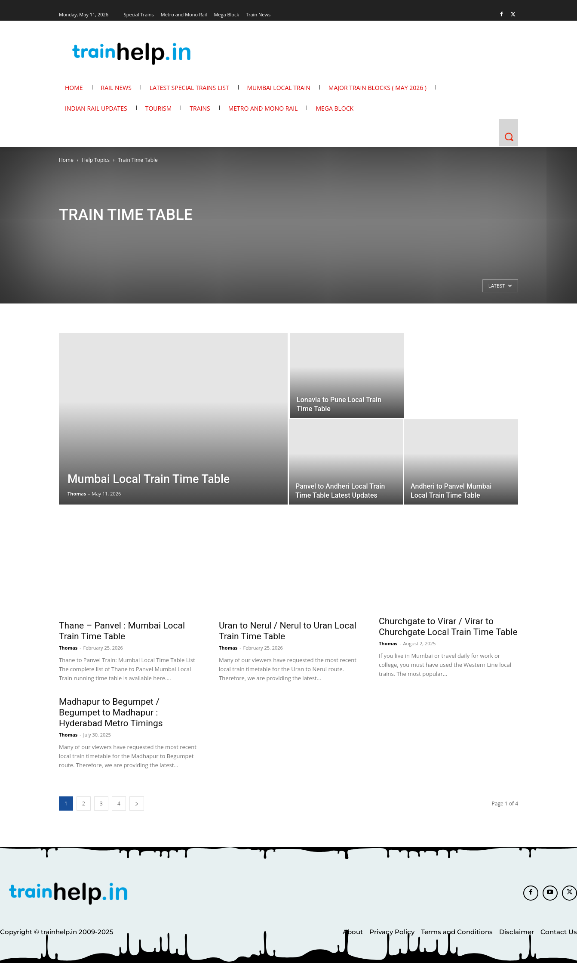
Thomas (77, 493)
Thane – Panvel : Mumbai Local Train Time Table (122, 630)
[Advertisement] (108, 298)
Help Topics (96, 160)
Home (66, 160)
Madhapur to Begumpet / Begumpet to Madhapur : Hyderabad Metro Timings (111, 712)
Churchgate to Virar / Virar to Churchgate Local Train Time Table (448, 626)
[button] (508, 136)
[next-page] (136, 803)
